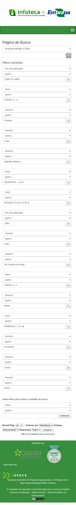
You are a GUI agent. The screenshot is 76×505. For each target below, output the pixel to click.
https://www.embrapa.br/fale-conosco (38, 483)
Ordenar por (32, 425)
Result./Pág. (8, 425)
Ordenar (58, 425)
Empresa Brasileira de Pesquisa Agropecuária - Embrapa (35, 480)
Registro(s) (25, 430)
